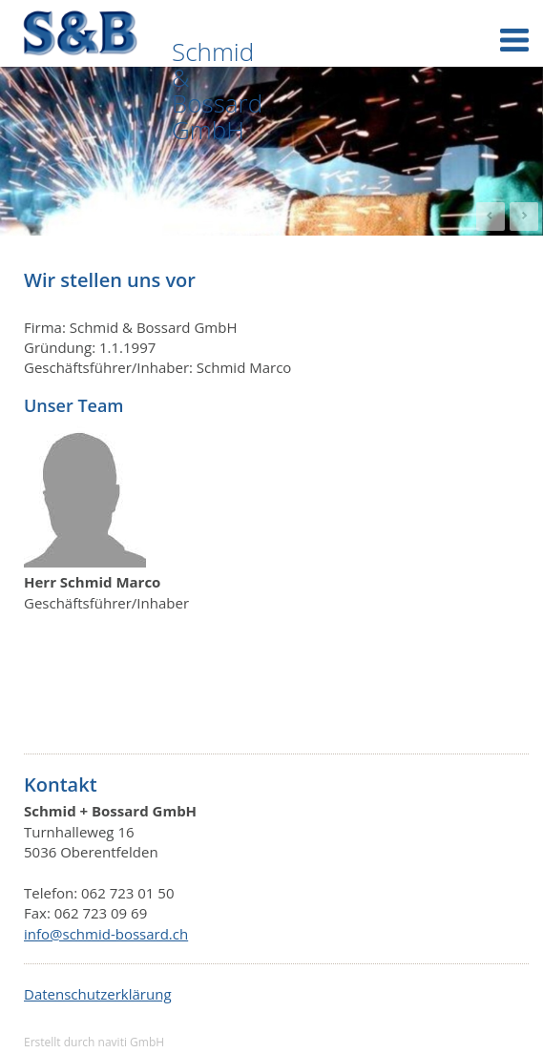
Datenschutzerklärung (98, 993)
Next (524, 216)
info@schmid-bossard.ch (106, 933)
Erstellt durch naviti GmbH (94, 1042)
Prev (490, 216)
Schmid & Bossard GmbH (217, 90)
